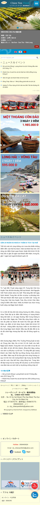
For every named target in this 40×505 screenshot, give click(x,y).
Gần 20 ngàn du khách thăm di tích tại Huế (15, 78)
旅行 (17, 385)
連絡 (26, 388)
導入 (12, 385)
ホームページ (5, 385)
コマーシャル (32, 385)
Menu (36, 3)
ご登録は (23, 385)
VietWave (34, 410)
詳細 (37, 46)
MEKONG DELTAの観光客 (11, 32)
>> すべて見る (36, 90)
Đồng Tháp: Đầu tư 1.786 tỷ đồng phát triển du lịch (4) (19, 81)
